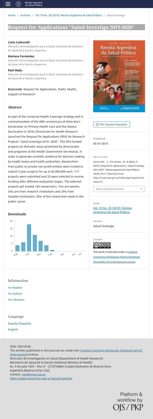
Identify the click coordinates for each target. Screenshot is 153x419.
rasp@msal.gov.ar (34, 374)
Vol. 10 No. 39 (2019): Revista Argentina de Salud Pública (68, 15)
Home (11, 15)
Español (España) (19, 323)
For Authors (15, 293)
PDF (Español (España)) (113, 124)
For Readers (15, 287)
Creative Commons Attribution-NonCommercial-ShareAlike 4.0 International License (116, 257)
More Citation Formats (110, 189)
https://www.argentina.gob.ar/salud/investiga (41, 378)
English (13, 329)
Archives (25, 15)
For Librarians (16, 299)
